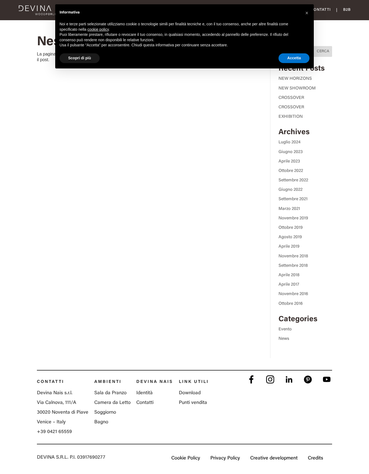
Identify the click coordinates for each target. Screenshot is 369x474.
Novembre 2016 (293, 294)
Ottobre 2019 (291, 228)
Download (190, 393)
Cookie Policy (185, 458)
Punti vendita (193, 402)
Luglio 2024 (290, 142)
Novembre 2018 (293, 256)
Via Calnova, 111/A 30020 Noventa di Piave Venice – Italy (62, 412)
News (284, 339)
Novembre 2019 (293, 218)
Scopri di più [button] (79, 58)
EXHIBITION (291, 117)
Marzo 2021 (289, 209)
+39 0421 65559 (54, 432)
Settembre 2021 (293, 199)
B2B (347, 10)
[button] (306, 13)
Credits (315, 458)
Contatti (321, 10)
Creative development (274, 458)
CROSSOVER (291, 98)
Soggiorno (105, 412)
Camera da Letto (112, 402)
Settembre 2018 (293, 266)
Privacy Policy (225, 458)
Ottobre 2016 (291, 304)
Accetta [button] (294, 58)
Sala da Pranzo (110, 393)
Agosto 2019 (290, 237)
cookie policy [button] (98, 29)
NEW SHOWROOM (297, 88)
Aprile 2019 (289, 246)
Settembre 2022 (293, 180)
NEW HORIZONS (295, 79)
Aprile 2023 (289, 161)
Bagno (101, 422)
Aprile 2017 (289, 284)
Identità (144, 393)
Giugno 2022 (290, 190)
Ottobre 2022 (291, 171)
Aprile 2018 (289, 275)
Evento (285, 329)
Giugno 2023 (291, 152)
